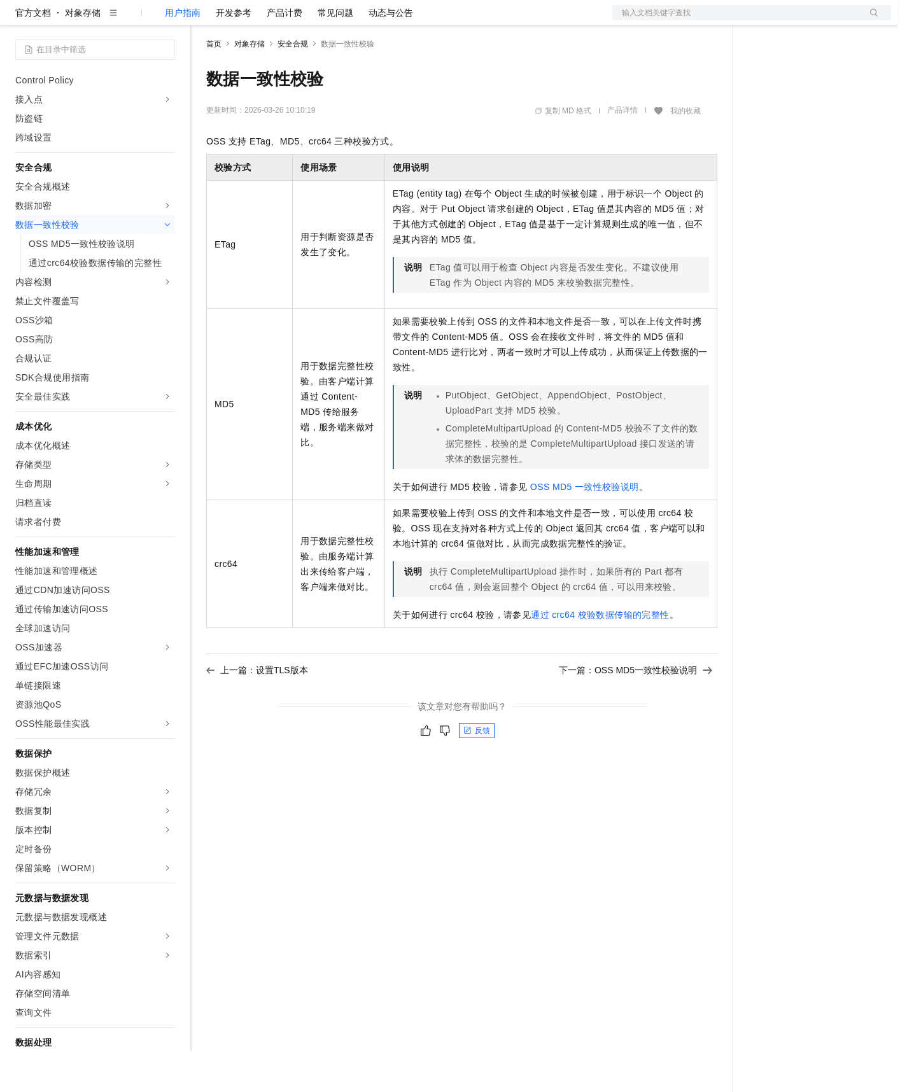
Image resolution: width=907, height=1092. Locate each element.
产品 (165, 20)
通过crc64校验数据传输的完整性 (600, 655)
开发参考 (233, 53)
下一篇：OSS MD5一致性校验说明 (635, 711)
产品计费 (284, 53)
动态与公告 (391, 53)
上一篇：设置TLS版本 (257, 711)
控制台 (793, 20)
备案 (762, 20)
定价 (275, 20)
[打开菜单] (20, 20)
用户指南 (182, 53)
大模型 (130, 20)
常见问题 (335, 53)
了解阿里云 (419, 20)
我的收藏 (685, 151)
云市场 (310, 20)
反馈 (476, 771)
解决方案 (205, 20)
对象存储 (83, 53)
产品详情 (622, 150)
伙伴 (345, 20)
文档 (735, 20)
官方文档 (33, 53)
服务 (375, 20)
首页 (213, 84)
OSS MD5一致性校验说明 (584, 527)
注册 (823, 20)
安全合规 (293, 84)
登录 (870, 20)
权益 (244, 20)
